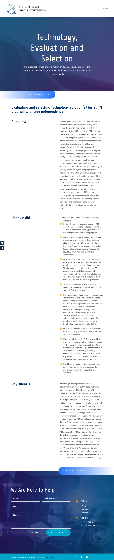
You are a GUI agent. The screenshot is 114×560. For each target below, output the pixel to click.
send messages (58, 533)
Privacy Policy (49, 557)
